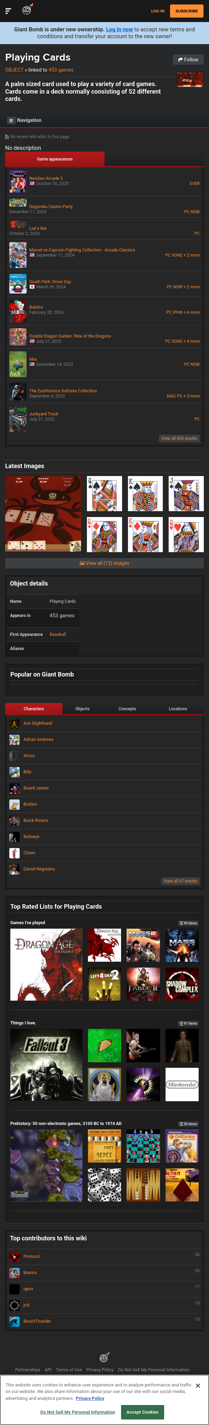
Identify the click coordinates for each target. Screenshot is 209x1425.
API (48, 1369)
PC (186, 211)
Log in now (119, 29)
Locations (178, 708)
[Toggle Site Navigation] (8, 11)
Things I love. (104, 1022)
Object (14, 70)
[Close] (198, 1385)
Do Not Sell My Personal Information (153, 1369)
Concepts (127, 708)
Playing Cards (37, 57)
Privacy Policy (100, 1369)
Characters (34, 708)
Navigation (24, 120)
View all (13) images (104, 563)
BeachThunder (104, 1321)
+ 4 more (191, 341)
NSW (195, 211)
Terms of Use (69, 1369)
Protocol (104, 1257)
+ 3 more (191, 396)
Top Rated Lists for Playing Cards (56, 906)
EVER (195, 183)
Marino (104, 1273)
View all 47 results (180, 881)
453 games (61, 70)
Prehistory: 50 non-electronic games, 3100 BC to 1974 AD (104, 1123)
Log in (158, 11)
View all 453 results (179, 438)
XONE (177, 255)
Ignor (104, 1289)
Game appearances (54, 159)
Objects (83, 708)
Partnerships (27, 1369)
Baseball (58, 634)
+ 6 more (191, 312)
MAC (171, 396)
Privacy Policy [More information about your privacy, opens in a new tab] (90, 1398)
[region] (104, 1400)
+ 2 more (191, 255)
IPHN (177, 312)
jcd (104, 1305)
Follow (188, 59)
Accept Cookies (143, 1412)
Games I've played (104, 922)
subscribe (187, 11)
